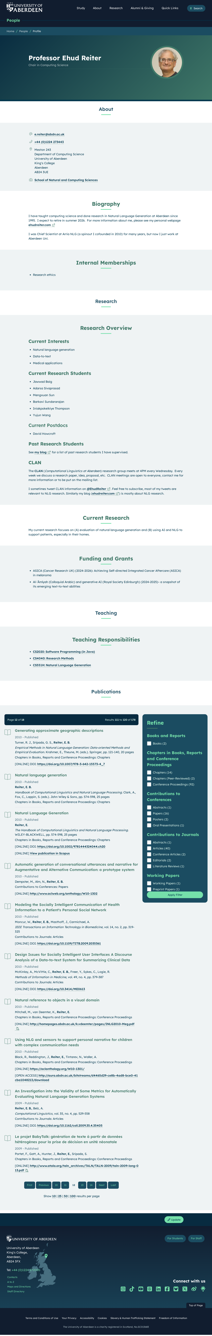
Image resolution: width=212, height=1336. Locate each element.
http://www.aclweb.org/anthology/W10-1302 (63, 894)
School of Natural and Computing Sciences (66, 180)
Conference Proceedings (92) (173, 784)
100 (73, 1197)
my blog (40, 452)
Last (114, 1185)
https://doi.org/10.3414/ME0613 (61, 989)
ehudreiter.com (39, 225)
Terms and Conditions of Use (42, 1319)
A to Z (10, 1283)
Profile (37, 31)
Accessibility (87, 1319)
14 (91, 1185)
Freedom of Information (173, 1319)
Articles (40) (161, 848)
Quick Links (172, 8)
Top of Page (196, 1306)
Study (83, 8)
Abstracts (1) (162, 807)
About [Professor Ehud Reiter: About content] (106, 109)
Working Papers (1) (166, 883)
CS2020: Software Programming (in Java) (64, 652)
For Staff (194, 1240)
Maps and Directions (19, 1287)
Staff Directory (15, 1292)
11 (65, 1185)
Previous (45, 1185)
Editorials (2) (162, 860)
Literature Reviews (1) (168, 866)
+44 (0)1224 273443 (49, 142)
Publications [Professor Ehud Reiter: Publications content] (106, 692)
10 (56, 1185)
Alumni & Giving (144, 8)
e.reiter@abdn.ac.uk (49, 134)
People (14, 20)
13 (82, 1185)
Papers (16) (161, 813)
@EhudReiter (96, 489)
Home (10, 31)
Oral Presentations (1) (168, 825)
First (32, 1185)
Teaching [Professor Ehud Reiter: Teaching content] (106, 613)
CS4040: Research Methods (53, 658)
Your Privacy (69, 1319)
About (99, 8)
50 (66, 1197)
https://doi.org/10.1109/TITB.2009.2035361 (69, 944)
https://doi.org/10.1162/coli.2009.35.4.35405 (70, 1126)
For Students (170, 1240)
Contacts (12, 1278)
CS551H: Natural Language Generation (62, 665)
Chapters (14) (162, 773)
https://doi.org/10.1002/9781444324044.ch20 (71, 847)
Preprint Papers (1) (166, 889)
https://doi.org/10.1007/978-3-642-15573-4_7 (71, 764)
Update (173, 1221)
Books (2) (159, 744)
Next (103, 1185)
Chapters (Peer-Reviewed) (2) (174, 778)
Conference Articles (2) (169, 854)
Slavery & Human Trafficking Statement (132, 1319)
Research (117, 8)
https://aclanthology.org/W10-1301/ (57, 1069)
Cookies (102, 1319)
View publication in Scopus (50, 853)
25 (60, 1197)
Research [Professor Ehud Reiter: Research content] (106, 301)
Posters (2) (160, 819)
